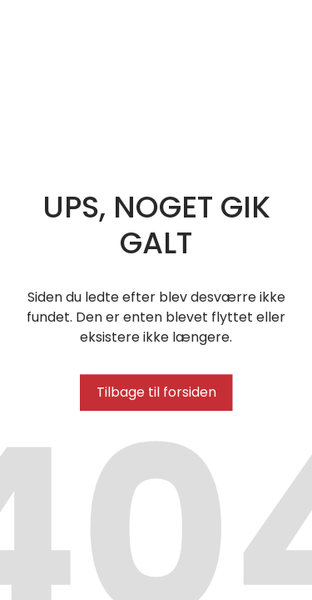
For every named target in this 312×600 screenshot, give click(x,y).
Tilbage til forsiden (156, 392)
